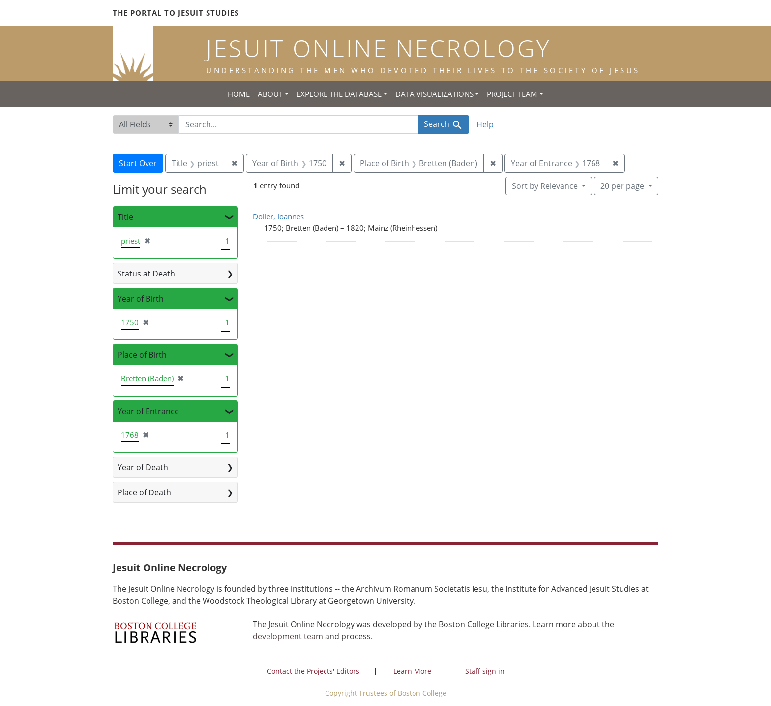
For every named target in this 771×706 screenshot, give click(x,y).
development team (288, 636)
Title (125, 217)
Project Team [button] (512, 94)
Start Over (138, 163)
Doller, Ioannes (278, 216)
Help (485, 124)
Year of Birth (141, 298)
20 (623, 185)
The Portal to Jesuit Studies (176, 13)
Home (239, 94)
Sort (546, 186)
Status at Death (146, 273)
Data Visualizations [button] (434, 94)
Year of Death (143, 467)
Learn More (412, 670)
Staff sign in (484, 670)
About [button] (270, 94)
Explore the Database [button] (339, 94)
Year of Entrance (148, 411)
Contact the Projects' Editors (313, 670)
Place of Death (144, 492)
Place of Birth (142, 354)
